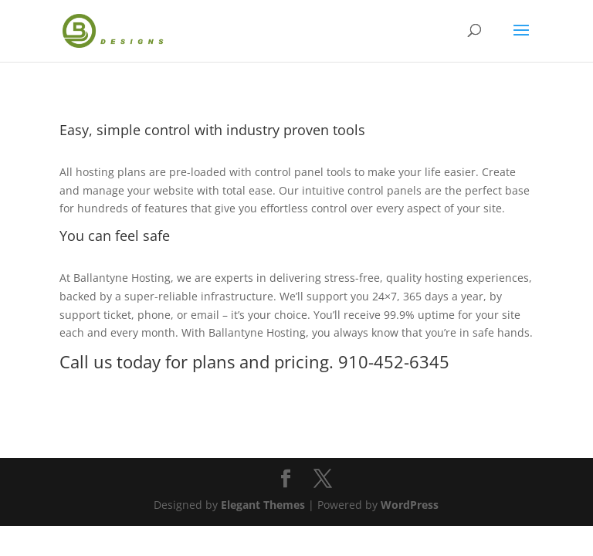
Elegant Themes (263, 504)
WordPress (410, 504)
